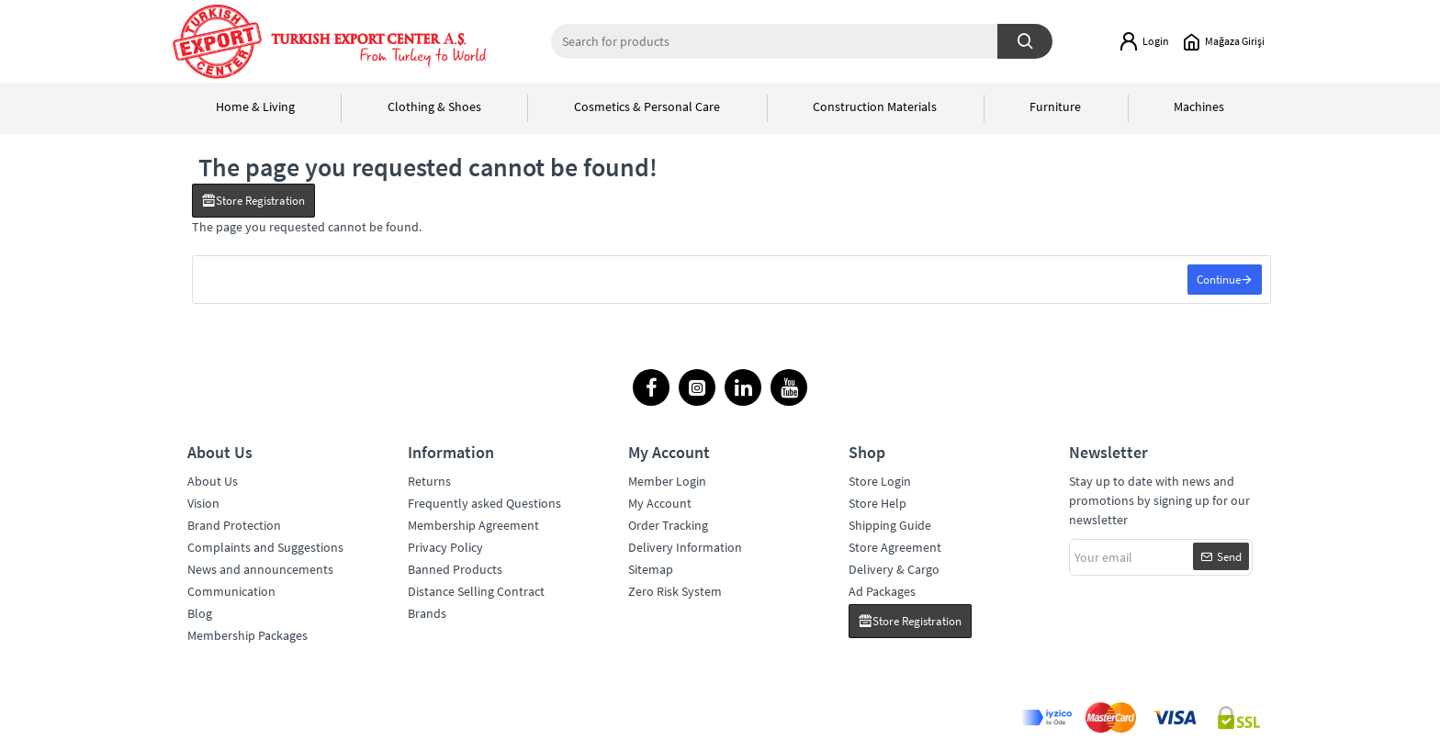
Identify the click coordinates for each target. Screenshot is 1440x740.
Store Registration (260, 200)
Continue (1218, 280)
